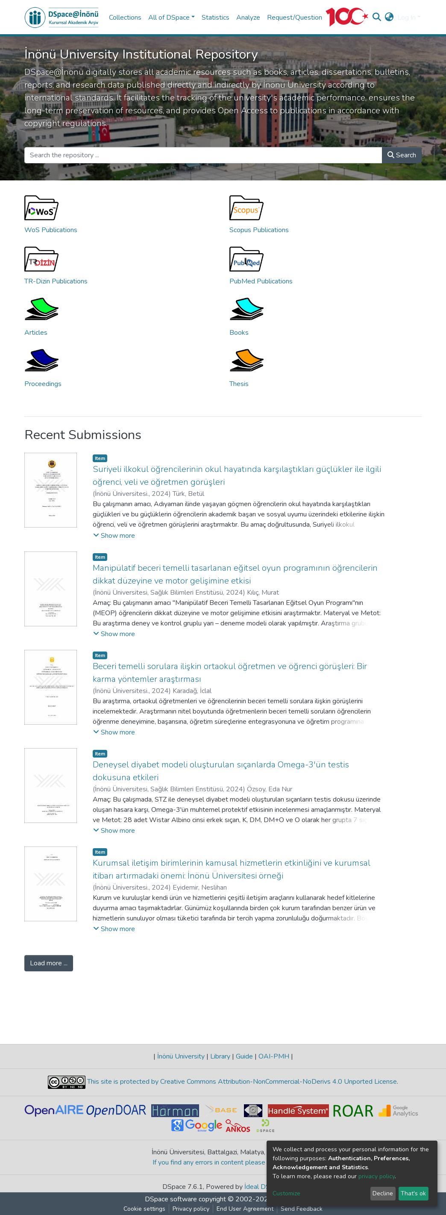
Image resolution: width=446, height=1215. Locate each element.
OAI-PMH (274, 1056)
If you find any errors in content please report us (223, 1162)
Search (401, 155)
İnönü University (181, 1056)
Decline (383, 1193)
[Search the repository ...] (203, 155)
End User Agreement (245, 1209)
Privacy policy (191, 1209)
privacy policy (376, 1176)
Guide (244, 1056)
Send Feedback (302, 1209)
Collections (125, 17)
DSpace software (171, 1199)
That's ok (413, 1193)
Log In (406, 17)
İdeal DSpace (264, 1186)
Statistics (215, 17)
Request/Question (294, 17)
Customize (286, 1193)
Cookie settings (144, 1209)
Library (220, 1056)
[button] (389, 17)
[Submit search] (377, 17)
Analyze (248, 17)
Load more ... (48, 963)
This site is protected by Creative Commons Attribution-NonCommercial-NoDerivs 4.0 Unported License (241, 1081)
